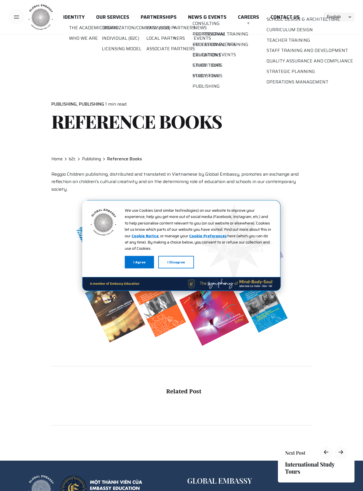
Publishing (64, 104)
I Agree (139, 262)
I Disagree (176, 262)
